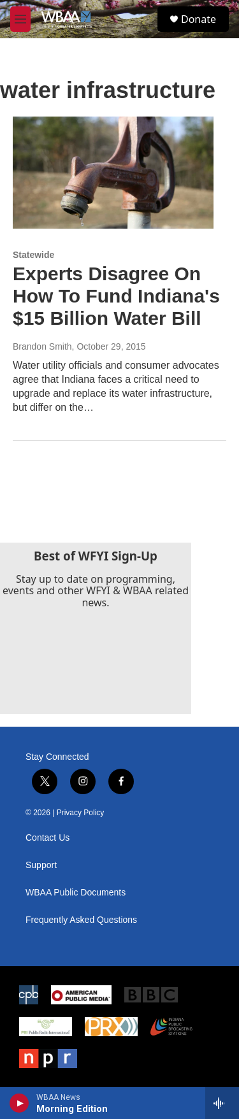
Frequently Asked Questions (81, 920)
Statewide (33, 255)
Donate (198, 19)
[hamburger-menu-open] (20, 19)
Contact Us (47, 838)
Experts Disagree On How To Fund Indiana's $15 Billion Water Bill (116, 296)
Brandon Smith (42, 346)
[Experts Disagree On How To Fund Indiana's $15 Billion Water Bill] (113, 173)
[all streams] (222, 1103)
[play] (19, 1103)
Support (41, 865)
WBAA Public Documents (75, 892)
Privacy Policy (81, 812)
